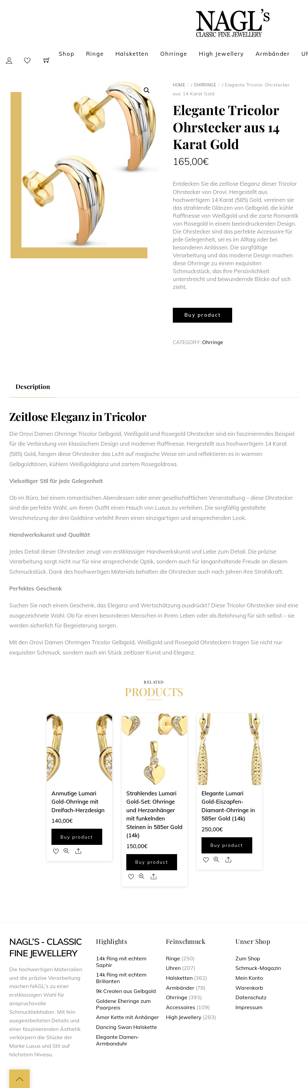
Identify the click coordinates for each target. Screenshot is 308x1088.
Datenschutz (250, 997)
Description (32, 386)
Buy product (202, 315)
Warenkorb (249, 987)
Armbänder (273, 53)
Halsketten (132, 53)
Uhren (173, 968)
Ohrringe (173, 53)
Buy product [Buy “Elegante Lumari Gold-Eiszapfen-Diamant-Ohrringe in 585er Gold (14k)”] (226, 845)
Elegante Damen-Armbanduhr (117, 1040)
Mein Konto (249, 978)
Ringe (95, 53)
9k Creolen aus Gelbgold (126, 991)
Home (179, 84)
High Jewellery (221, 53)
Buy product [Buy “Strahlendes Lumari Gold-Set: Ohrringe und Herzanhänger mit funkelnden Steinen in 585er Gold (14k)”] (151, 862)
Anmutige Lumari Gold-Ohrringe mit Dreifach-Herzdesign (78, 802)
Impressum (248, 1007)
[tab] (32, 386)
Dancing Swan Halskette (126, 1027)
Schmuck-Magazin (258, 968)
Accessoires (180, 1007)
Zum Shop (247, 958)
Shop (67, 53)
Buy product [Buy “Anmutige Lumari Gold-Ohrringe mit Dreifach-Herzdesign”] (76, 837)
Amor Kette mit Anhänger (127, 1017)
